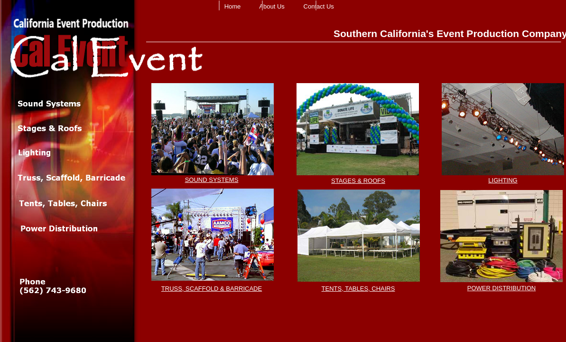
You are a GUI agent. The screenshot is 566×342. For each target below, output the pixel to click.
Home (232, 6)
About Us (271, 6)
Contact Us (319, 6)
